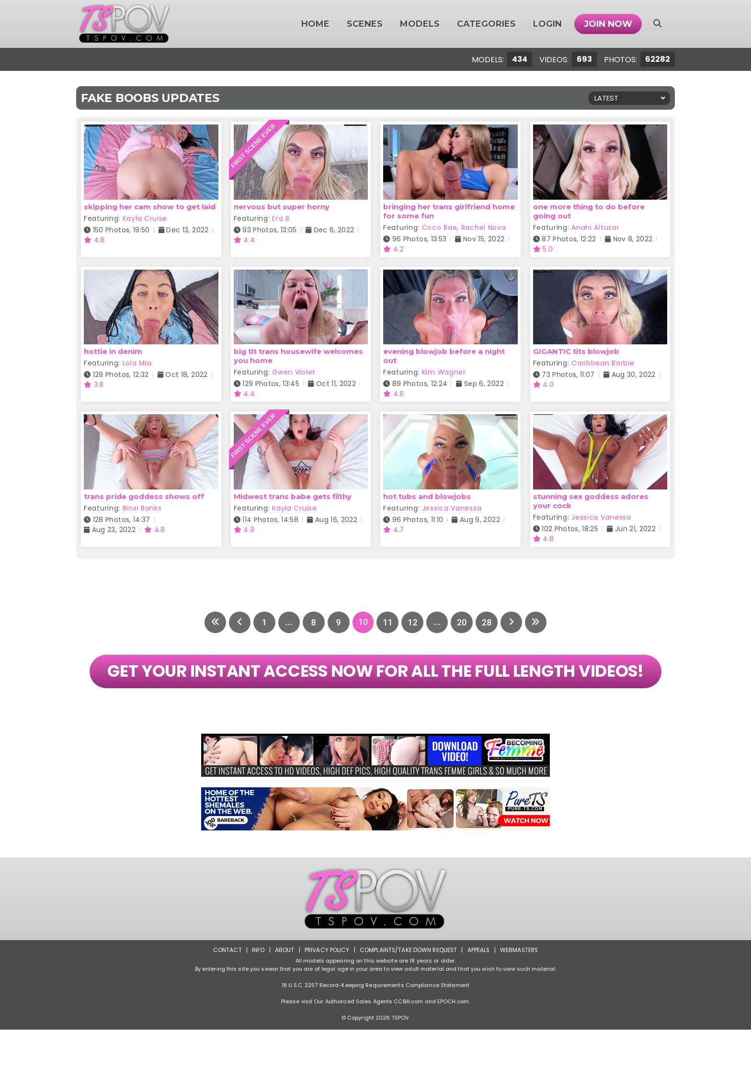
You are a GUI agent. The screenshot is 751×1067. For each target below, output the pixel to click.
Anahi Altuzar (595, 227)
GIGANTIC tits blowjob (576, 351)
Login (547, 24)
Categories (486, 24)
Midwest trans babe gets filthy (293, 496)
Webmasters (520, 987)
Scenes (365, 24)
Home (315, 24)
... (288, 622)
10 (363, 622)
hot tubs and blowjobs (427, 496)
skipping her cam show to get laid (150, 206)
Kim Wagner (444, 372)
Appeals (478, 987)
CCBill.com (408, 1039)
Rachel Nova (483, 227)
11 (388, 622)
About (283, 987)
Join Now (608, 24)
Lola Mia (137, 363)
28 (487, 622)
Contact (225, 987)
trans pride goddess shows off (144, 496)
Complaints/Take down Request (407, 987)
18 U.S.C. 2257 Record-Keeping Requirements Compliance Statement (375, 1022)
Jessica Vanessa (452, 508)
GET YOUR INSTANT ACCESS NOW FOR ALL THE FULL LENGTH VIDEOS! (375, 690)
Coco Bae (439, 227)
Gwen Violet (294, 372)
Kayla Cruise (145, 218)
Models (420, 24)
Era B (281, 218)
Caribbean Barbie (602, 363)
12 (413, 622)
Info (256, 987)
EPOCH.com (453, 1039)
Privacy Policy (325, 987)
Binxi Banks (142, 508)
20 (462, 622)
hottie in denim (113, 351)
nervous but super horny (282, 206)
